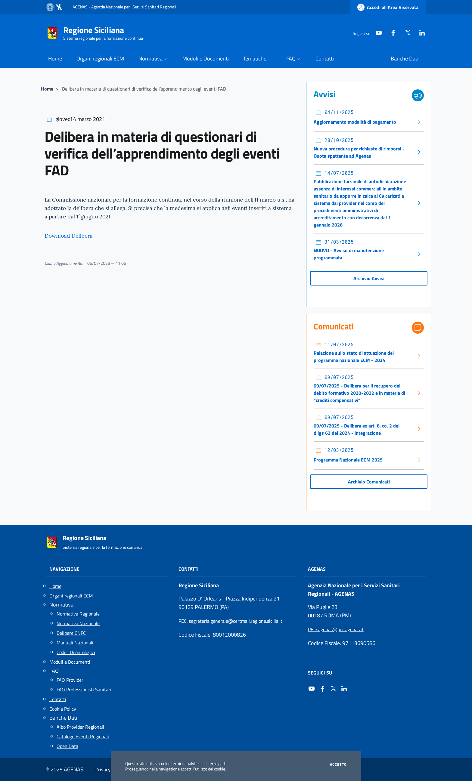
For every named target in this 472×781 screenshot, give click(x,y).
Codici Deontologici (76, 652)
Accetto (338, 764)
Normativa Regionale (78, 613)
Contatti (57, 699)
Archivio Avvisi (368, 278)
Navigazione (64, 569)
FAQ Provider (70, 680)
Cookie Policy (62, 708)
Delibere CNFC (71, 633)
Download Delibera (69, 235)
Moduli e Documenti (69, 661)
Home (47, 88)
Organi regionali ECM (71, 595)
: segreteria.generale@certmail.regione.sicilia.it (230, 621)
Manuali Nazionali (75, 642)
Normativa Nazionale (78, 623)
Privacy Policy (109, 769)
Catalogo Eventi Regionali (83, 736)
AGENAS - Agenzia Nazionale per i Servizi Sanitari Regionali (124, 7)
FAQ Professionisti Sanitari (84, 689)
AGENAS (317, 569)
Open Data (67, 746)
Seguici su (320, 672)
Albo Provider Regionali (80, 726)
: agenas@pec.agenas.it (336, 629)
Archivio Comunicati (369, 481)
